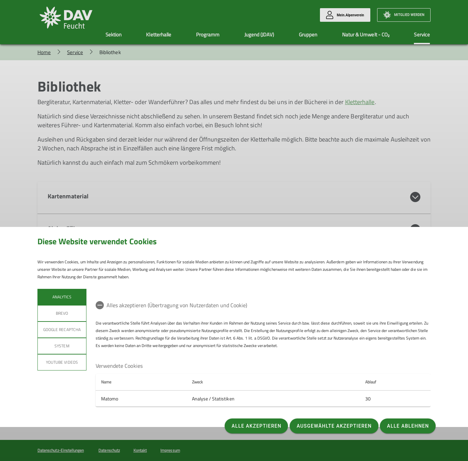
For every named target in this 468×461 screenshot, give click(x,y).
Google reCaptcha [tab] (62, 329)
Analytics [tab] (61, 297)
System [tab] (61, 346)
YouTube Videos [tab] (62, 362)
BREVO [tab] (62, 313)
